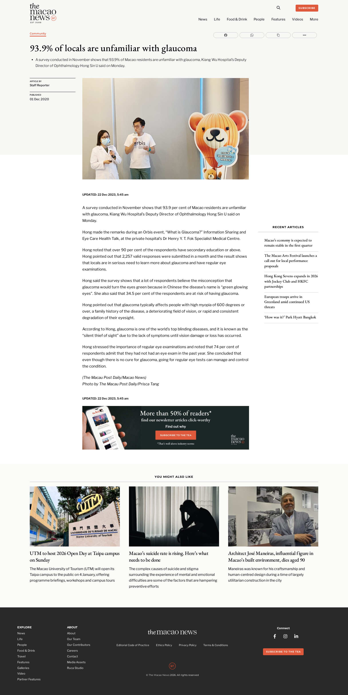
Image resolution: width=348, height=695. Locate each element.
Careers (72, 643)
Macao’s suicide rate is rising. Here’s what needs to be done (168, 549)
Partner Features (29, 672)
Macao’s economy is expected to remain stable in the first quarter (288, 240)
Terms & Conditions (215, 638)
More (314, 19)
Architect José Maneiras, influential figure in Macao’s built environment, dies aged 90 (270, 549)
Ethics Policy (164, 638)
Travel (21, 649)
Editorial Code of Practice (133, 638)
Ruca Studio (75, 661)
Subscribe (307, 8)
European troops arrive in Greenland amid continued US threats (287, 299)
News (202, 19)
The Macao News (159, 669)
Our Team (73, 632)
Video (21, 666)
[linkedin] (296, 628)
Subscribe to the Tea (283, 643)
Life (217, 19)
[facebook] (274, 628)
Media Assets (76, 655)
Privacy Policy (187, 638)
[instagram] (285, 628)
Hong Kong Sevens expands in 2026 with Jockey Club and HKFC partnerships (291, 278)
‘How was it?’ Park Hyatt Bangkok (290, 314)
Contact (72, 649)
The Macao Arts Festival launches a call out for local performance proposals (290, 258)
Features (278, 19)
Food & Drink (237, 19)
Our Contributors (78, 638)
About (71, 626)
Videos (297, 19)
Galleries (23, 661)
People (259, 19)
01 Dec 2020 (39, 98)
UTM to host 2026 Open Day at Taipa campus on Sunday (74, 549)
